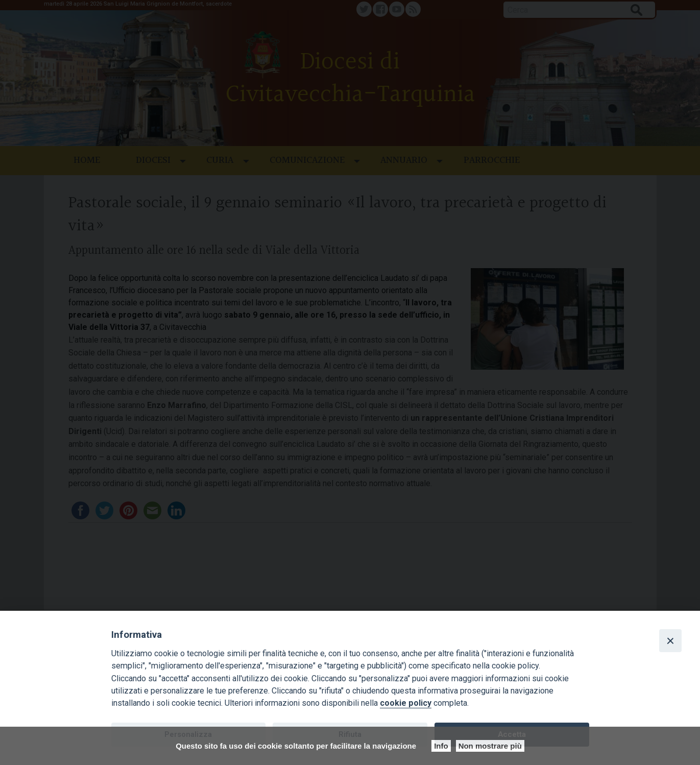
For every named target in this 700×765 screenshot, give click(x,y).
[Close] (670, 640)
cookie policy (405, 703)
